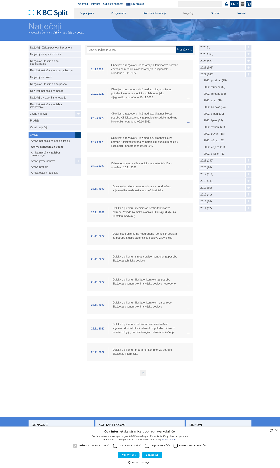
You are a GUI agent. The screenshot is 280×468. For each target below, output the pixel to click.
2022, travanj (214, 133)
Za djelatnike (118, 13)
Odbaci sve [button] (152, 455)
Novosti (241, 13)
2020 (206, 167)
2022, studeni (214, 87)
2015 (206, 201)
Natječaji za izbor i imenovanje (48, 97)
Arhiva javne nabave (43, 161)
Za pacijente (86, 13)
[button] (140, 462)
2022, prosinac (215, 80)
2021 (206, 160)
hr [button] (233, 3)
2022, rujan (213, 100)
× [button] (276, 430)
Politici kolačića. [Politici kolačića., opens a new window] (169, 439)
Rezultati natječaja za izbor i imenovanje (46, 105)
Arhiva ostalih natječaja (44, 172)
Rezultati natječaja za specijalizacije (51, 70)
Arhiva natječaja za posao (47, 146)
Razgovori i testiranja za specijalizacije (44, 62)
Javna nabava (38, 113)
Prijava (226, 4)
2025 (206, 54)
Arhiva (46, 32)
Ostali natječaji (39, 127)
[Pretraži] (131, 49)
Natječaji (188, 13)
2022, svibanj (214, 127)
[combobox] (271, 430)
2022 (206, 74)
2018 (206, 181)
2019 (206, 174)
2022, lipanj (213, 120)
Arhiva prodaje (39, 167)
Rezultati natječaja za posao (47, 91)
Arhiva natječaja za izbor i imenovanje (46, 154)
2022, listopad (215, 93)
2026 (205, 47)
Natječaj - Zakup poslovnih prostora (51, 47)
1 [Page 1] (136, 373)
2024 (206, 61)
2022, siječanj (215, 153)
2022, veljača (214, 147)
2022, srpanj (214, 113)
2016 (206, 194)
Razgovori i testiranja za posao (48, 84)
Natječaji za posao (41, 77)
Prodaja (34, 120)
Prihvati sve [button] (128, 455)
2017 (206, 187)
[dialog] (140, 447)
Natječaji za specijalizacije (45, 54)
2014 (206, 208)
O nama (215, 13)
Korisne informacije (155, 13)
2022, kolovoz (215, 107)
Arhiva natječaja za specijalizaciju (50, 141)
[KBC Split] (50, 13)
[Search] (200, 4)
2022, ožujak (214, 140)
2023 (206, 67)
